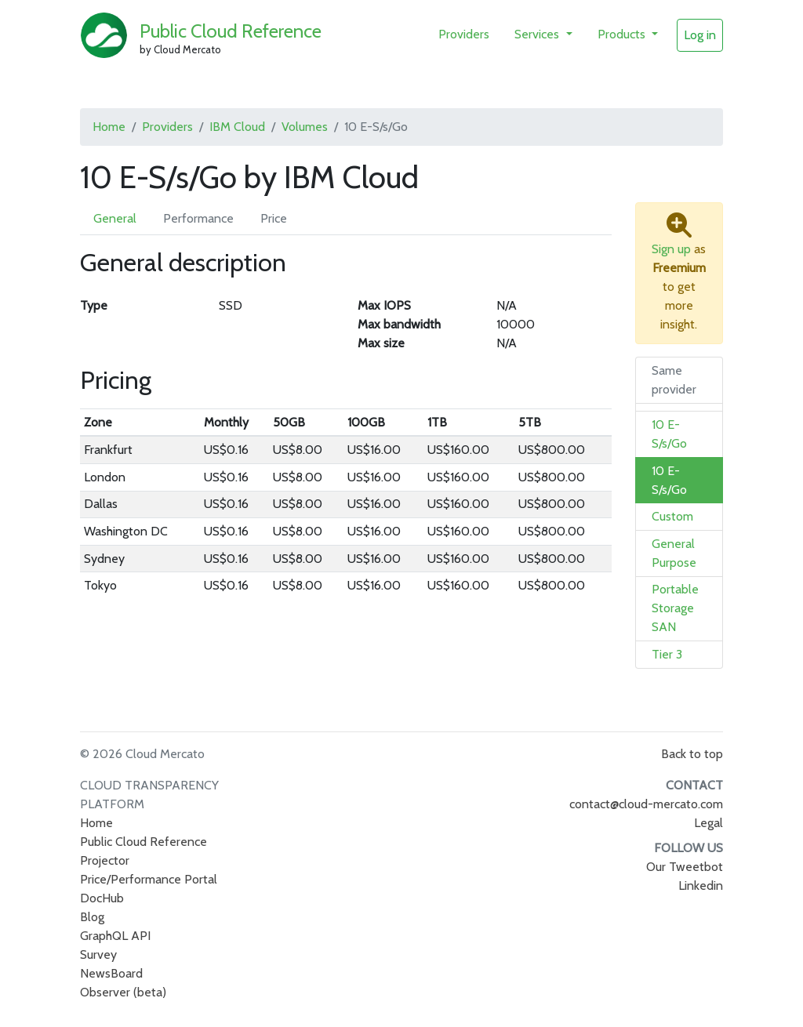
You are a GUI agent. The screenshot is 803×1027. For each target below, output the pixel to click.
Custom (672, 516)
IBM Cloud (237, 126)
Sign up (671, 248)
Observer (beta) (123, 992)
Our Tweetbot (684, 866)
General (114, 218)
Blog (92, 916)
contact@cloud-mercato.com (646, 804)
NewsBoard (111, 973)
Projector (104, 860)
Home (109, 126)
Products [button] (623, 34)
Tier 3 (667, 654)
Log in (700, 34)
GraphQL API (115, 935)
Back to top (692, 753)
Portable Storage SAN (675, 608)
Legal (708, 822)
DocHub (102, 898)
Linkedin (700, 885)
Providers (463, 34)
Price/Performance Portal (148, 879)
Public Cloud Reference (231, 31)
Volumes (305, 126)
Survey (98, 954)
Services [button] (538, 34)
